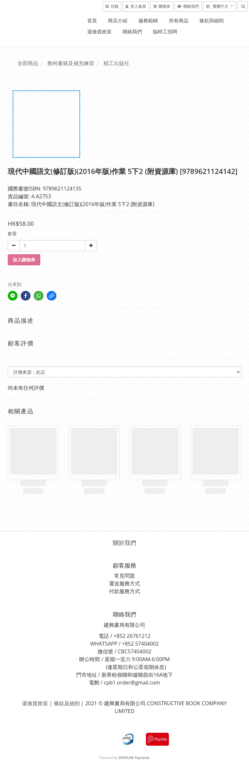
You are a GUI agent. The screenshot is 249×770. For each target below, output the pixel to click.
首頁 (92, 20)
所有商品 (178, 20)
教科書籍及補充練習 (70, 63)
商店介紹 (117, 20)
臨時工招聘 (165, 31)
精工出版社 (116, 63)
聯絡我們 (132, 31)
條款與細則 (211, 20)
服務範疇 (148, 20)
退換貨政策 (99, 31)
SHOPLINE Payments (133, 757)
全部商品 (28, 63)
